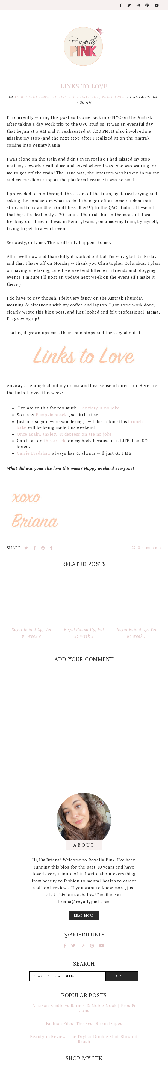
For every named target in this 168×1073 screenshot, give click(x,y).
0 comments (146, 547)
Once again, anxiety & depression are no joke (64, 434)
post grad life (84, 97)
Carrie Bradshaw (34, 453)
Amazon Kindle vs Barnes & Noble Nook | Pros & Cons (83, 1008)
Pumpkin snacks (52, 414)
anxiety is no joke (100, 408)
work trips (113, 97)
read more (84, 915)
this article (55, 440)
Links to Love (84, 86)
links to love (53, 97)
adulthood (25, 97)
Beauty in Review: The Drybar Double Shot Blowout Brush (84, 1039)
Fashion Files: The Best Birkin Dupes (84, 1023)
